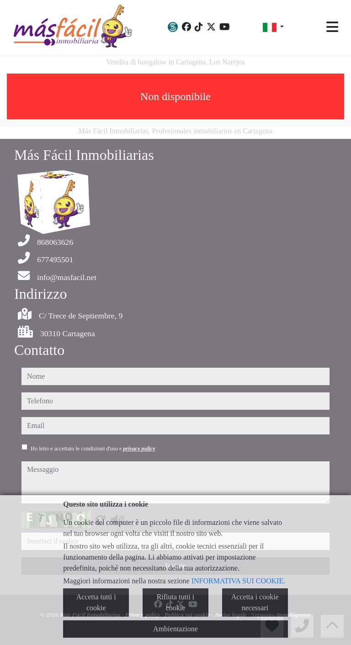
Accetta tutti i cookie (96, 602)
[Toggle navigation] (332, 27)
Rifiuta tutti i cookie (176, 602)
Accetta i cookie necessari (255, 602)
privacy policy (139, 448)
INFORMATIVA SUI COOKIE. (238, 581)
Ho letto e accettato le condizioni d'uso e (93, 448)
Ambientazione (175, 629)
